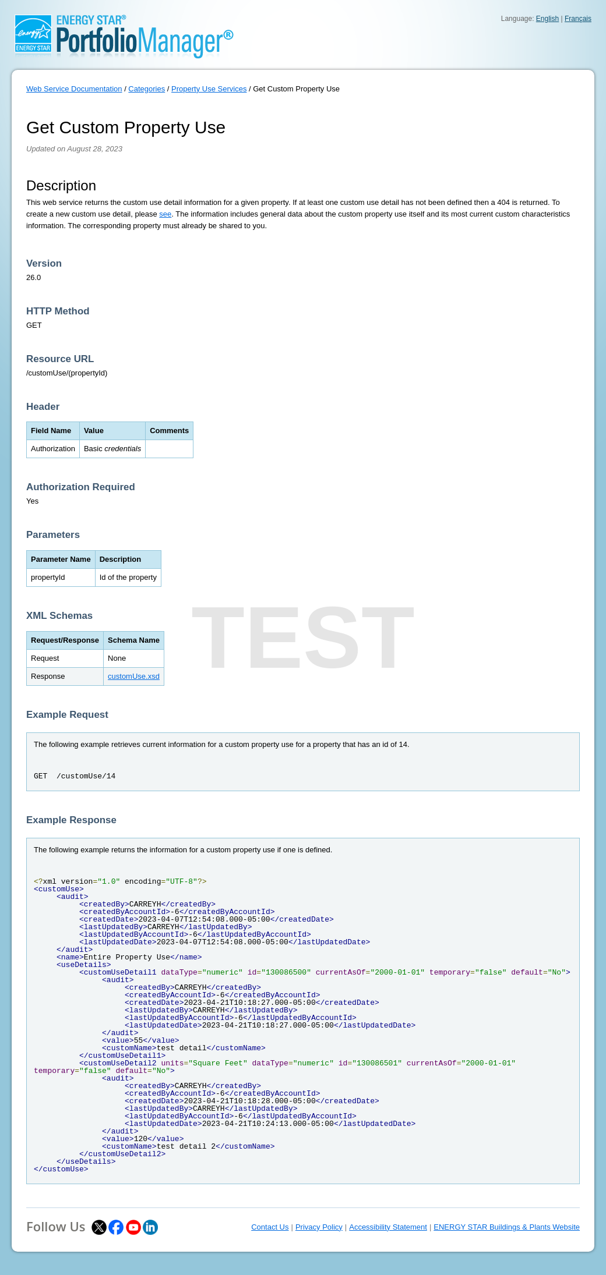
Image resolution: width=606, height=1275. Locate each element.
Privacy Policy (319, 1227)
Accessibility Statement (388, 1227)
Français (578, 19)
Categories (146, 88)
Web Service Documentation (74, 88)
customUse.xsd (134, 676)
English (547, 19)
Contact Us (269, 1227)
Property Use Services (208, 88)
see (165, 214)
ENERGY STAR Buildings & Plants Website (507, 1227)
